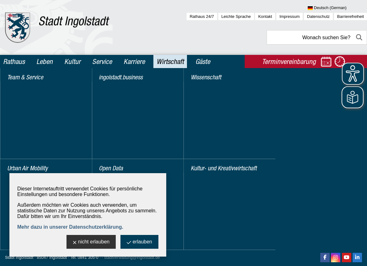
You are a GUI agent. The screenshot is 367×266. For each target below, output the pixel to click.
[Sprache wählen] (337, 8)
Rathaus (14, 61)
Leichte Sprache (236, 16)
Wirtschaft (170, 61)
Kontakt (265, 16)
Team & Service (28, 84)
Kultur (72, 61)
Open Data (21, 124)
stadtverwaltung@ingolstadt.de (132, 257)
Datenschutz (318, 16)
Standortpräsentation (152, 82)
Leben (44, 61)
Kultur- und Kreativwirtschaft (45, 151)
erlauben (139, 242)
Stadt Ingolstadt (19, 257)
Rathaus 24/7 (202, 16)
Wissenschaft (25, 138)
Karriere (134, 61)
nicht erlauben (91, 242)
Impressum (289, 16)
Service (102, 61)
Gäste (202, 61)
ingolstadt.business (32, 111)
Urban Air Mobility (30, 97)
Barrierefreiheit (350, 16)
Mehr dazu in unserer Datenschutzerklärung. (70, 227)
